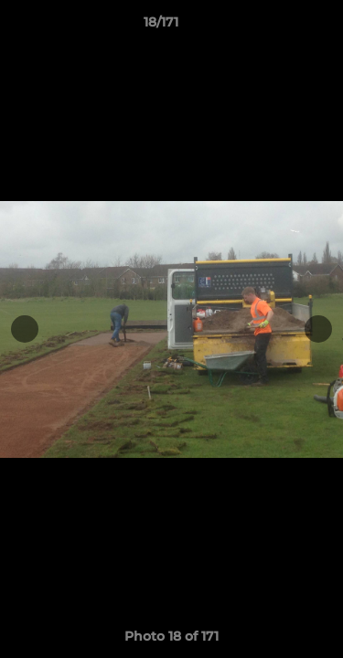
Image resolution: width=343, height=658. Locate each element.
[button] (277, 26)
